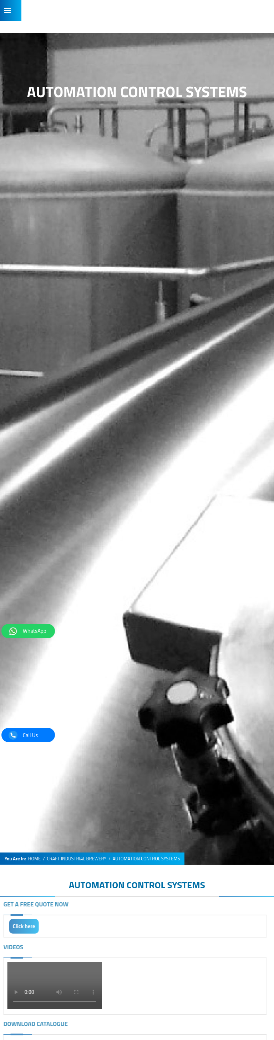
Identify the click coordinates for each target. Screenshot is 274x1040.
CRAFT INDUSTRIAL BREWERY (77, 858)
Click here (21, 926)
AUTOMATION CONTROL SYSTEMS (137, 885)
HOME (34, 858)
